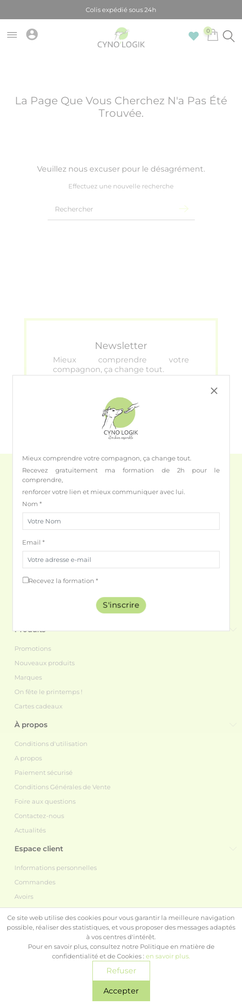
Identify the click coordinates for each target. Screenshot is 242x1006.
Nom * (32, 504)
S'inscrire (121, 604)
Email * (33, 542)
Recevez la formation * (63, 580)
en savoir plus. (168, 956)
